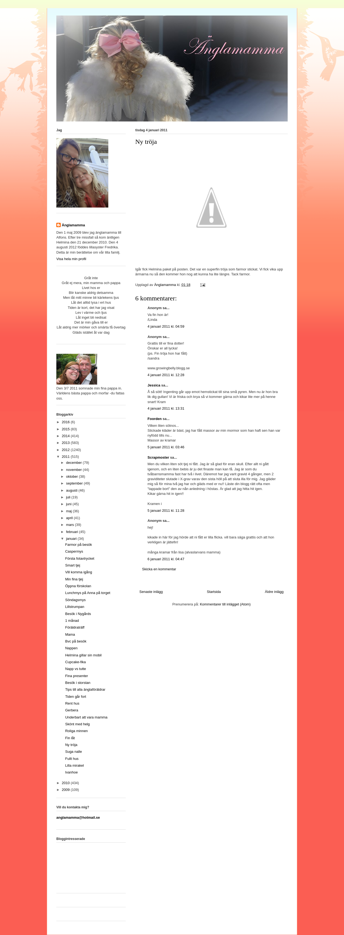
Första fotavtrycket (79, 558)
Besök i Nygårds (78, 614)
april (70, 518)
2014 (66, 436)
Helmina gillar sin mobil (83, 655)
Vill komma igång (78, 572)
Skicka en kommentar (159, 569)
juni (69, 504)
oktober (72, 476)
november (74, 470)
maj (69, 511)
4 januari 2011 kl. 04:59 (166, 326)
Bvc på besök (75, 641)
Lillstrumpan (74, 607)
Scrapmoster (158, 457)
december (74, 463)
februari (72, 532)
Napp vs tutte (75, 669)
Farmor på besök (78, 545)
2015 (66, 429)
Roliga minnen (76, 731)
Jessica (154, 385)
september (75, 483)
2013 (66, 443)
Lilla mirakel (74, 765)
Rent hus (72, 703)
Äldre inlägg (274, 592)
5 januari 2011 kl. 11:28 (166, 510)
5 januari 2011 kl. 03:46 (166, 447)
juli (69, 497)
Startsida (214, 592)
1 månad (72, 621)
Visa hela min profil (71, 259)
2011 (66, 457)
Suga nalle (73, 752)
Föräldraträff (74, 627)
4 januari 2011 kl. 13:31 (166, 408)
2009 (66, 790)
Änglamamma (73, 225)
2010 (66, 783)
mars (70, 525)
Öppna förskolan (78, 586)
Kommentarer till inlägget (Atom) (225, 604)
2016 (66, 422)
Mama (70, 634)
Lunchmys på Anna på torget (87, 593)
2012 (66, 450)
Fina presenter (76, 676)
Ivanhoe (71, 772)
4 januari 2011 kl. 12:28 (166, 375)
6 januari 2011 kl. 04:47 (166, 559)
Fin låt (70, 738)
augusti (72, 490)
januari (72, 539)
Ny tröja (71, 745)
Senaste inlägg (151, 592)
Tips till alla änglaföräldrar (85, 689)
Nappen (71, 648)
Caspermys (74, 551)
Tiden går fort (75, 697)
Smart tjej (72, 565)
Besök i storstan (77, 683)
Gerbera (71, 710)
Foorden (155, 419)
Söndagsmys (75, 600)
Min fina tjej (74, 579)
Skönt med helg (77, 724)
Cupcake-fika (75, 662)
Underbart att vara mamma (86, 717)
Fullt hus (71, 759)
